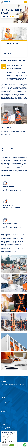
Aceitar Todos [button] (11, 444)
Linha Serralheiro (4, 409)
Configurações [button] (5, 444)
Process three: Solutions (10, 224)
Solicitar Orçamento (4, 395)
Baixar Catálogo (3, 402)
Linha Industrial (3, 413)
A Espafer (2, 392)
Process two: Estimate (9, 205)
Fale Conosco (3, 399)
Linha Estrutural (3, 411)
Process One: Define (8, 187)
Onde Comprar (3, 397)
